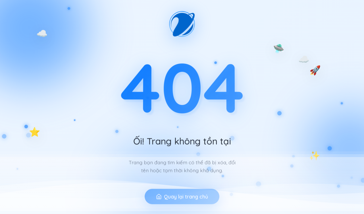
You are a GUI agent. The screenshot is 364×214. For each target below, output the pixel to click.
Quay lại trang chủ (182, 205)
